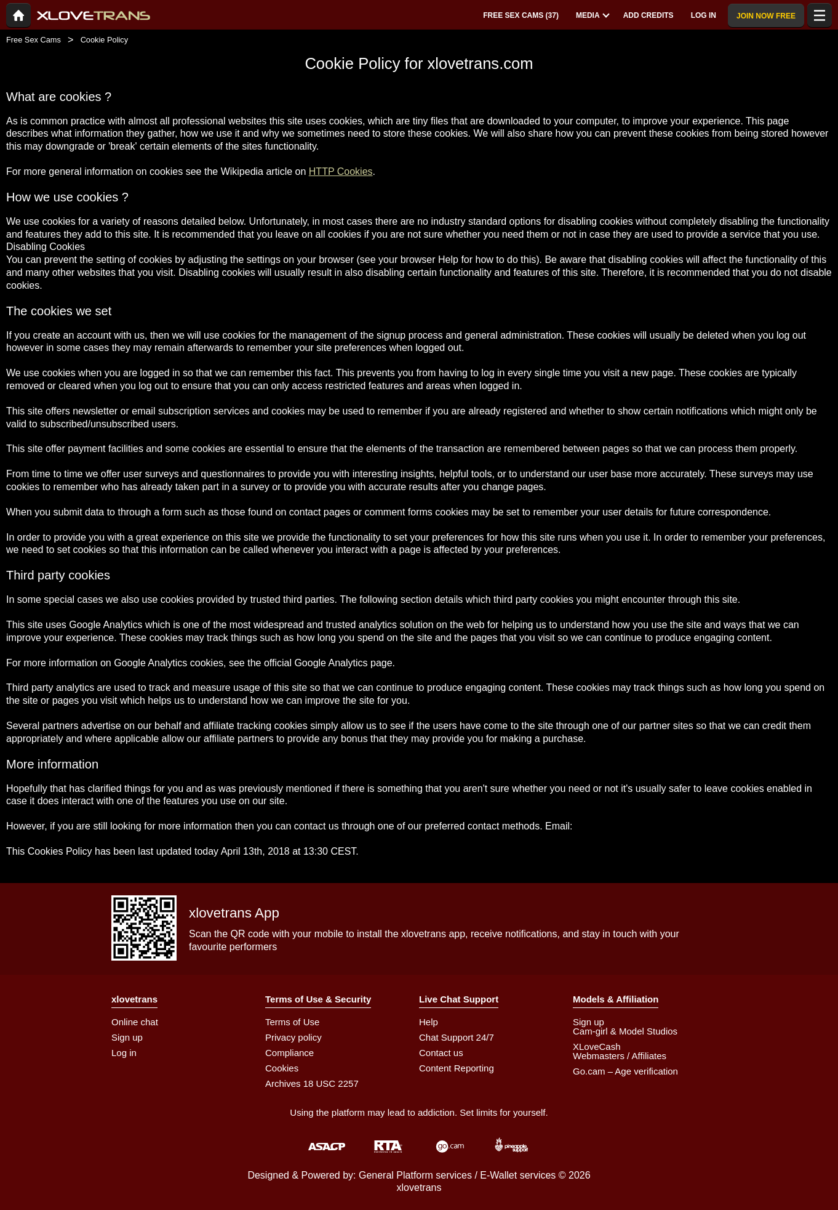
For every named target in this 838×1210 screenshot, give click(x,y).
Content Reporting (456, 1068)
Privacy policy (293, 1037)
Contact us (441, 1052)
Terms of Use (292, 1022)
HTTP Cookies (341, 171)
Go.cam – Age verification (625, 1071)
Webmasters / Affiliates (619, 1056)
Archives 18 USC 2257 (312, 1083)
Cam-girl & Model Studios (625, 1031)
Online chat (134, 1022)
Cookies (281, 1068)
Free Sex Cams (33, 39)
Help (428, 1022)
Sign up (127, 1037)
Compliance (289, 1052)
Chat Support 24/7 (456, 1037)
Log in (124, 1052)
